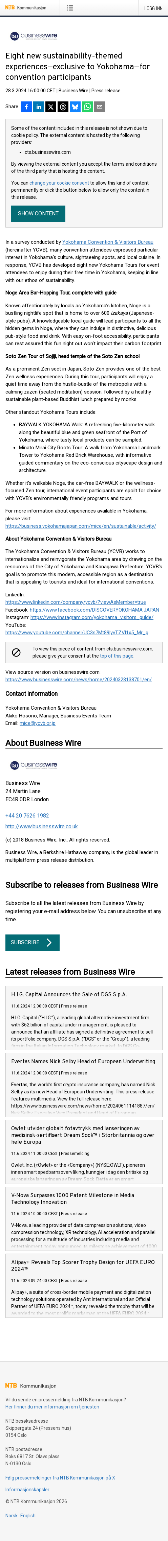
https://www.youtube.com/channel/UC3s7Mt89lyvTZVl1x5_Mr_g (76, 633)
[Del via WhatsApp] (87, 107)
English (28, 1515)
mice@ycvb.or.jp (38, 723)
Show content (38, 213)
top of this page (116, 656)
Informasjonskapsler (27, 1489)
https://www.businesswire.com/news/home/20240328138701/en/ (78, 680)
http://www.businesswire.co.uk (41, 826)
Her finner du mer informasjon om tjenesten (52, 1406)
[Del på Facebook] (26, 107)
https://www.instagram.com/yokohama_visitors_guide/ (91, 617)
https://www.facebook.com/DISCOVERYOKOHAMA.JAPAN (94, 610)
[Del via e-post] (99, 107)
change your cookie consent (59, 183)
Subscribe (32, 943)
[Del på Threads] (63, 107)
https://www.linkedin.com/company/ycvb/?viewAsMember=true (75, 602)
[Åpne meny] (71, 8)
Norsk (11, 1515)
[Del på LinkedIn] (38, 107)
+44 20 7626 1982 (27, 815)
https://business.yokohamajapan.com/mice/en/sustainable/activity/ (80, 526)
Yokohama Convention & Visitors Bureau (107, 242)
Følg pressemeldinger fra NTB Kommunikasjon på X (60, 1477)
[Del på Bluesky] (75, 107)
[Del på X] (50, 107)
